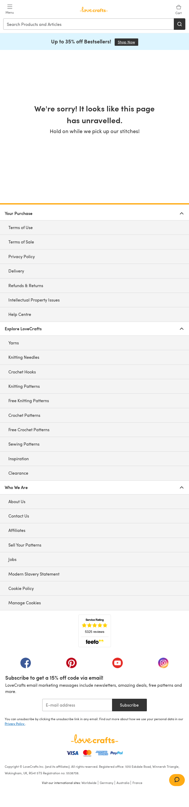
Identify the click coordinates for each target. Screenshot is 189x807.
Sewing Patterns (24, 444)
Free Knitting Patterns (28, 400)
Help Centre (19, 314)
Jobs (12, 559)
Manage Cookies (24, 602)
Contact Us (18, 516)
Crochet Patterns (24, 415)
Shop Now (128, 41)
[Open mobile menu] (9, 9)
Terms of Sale (21, 242)
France (137, 783)
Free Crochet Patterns (28, 429)
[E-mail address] (77, 705)
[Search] (179, 24)
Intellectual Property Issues (34, 300)
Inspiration (18, 458)
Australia (122, 783)
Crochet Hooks (22, 371)
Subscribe (129, 705)
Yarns (13, 342)
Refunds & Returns (25, 285)
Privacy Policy (21, 256)
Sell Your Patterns (24, 545)
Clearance (18, 473)
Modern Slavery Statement (33, 574)
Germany (106, 783)
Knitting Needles (23, 357)
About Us (16, 501)
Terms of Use (20, 227)
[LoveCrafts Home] (94, 738)
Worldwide (89, 783)
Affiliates (16, 530)
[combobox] (88, 24)
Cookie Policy (21, 588)
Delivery (16, 271)
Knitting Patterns (24, 386)
